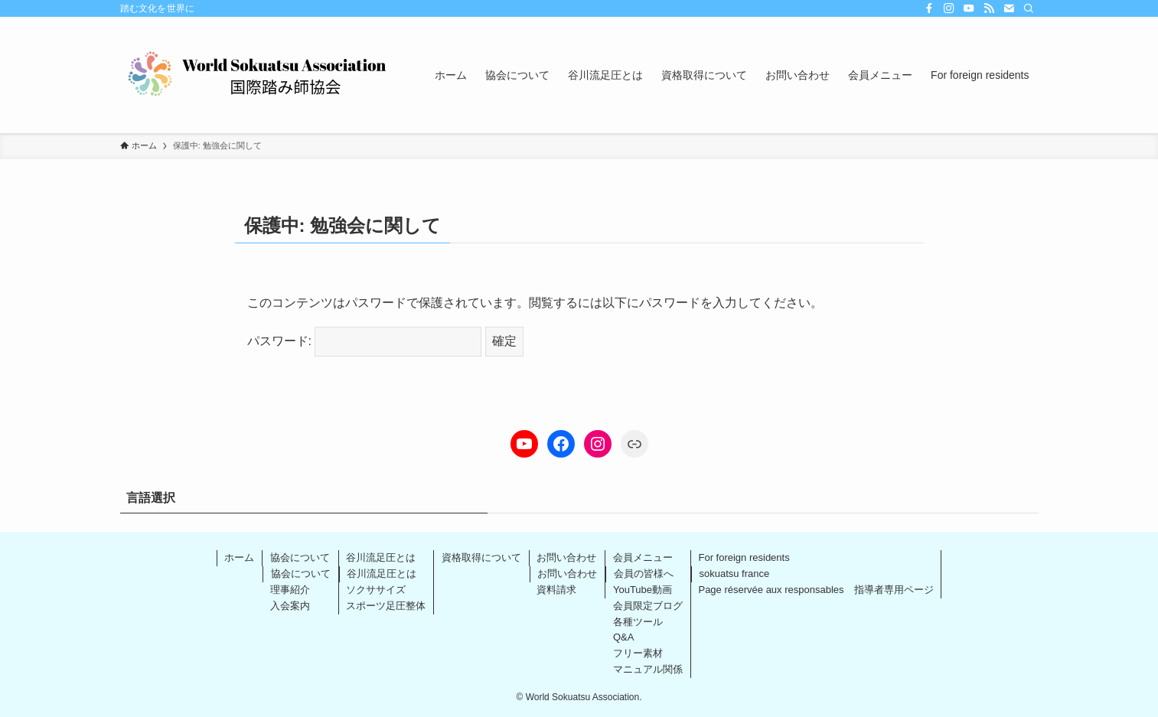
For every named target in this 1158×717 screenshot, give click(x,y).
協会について (300, 557)
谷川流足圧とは (381, 557)
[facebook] (929, 8)
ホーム (239, 557)
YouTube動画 (642, 589)
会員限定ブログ (648, 605)
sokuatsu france (734, 573)
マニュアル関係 (648, 669)
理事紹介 (290, 589)
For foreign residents (743, 557)
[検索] (1029, 8)
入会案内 (290, 605)
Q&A (623, 637)
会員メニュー (643, 557)
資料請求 (556, 589)
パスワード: (364, 340)
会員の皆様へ (644, 573)
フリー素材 (638, 653)
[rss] (989, 8)
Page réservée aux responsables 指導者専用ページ (815, 589)
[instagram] (949, 8)
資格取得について (481, 557)
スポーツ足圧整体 (386, 605)
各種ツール (638, 621)
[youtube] (969, 8)
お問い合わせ (566, 557)
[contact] (1009, 8)
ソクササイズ (376, 589)
